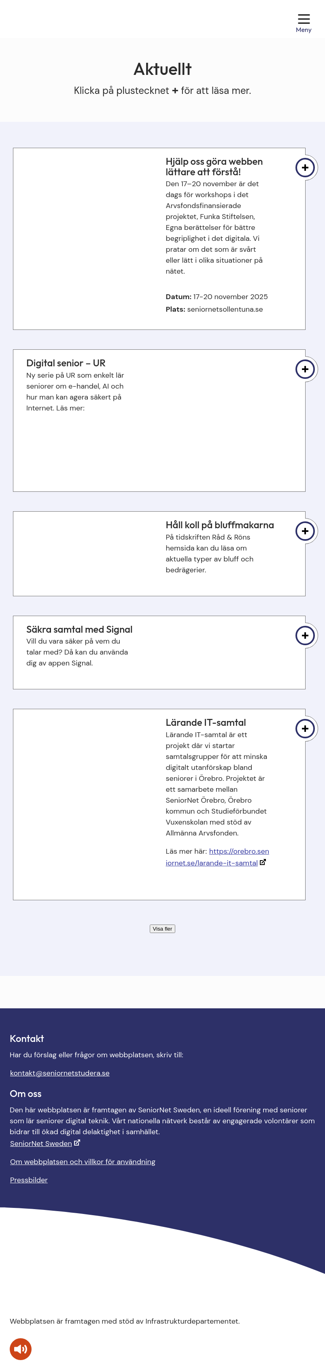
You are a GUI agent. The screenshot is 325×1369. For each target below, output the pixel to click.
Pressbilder (29, 1180)
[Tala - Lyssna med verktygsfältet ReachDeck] (21, 1349)
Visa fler (162, 929)
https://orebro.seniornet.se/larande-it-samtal (217, 857)
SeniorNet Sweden (41, 1143)
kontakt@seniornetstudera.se (60, 1073)
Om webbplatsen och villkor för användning (82, 1162)
